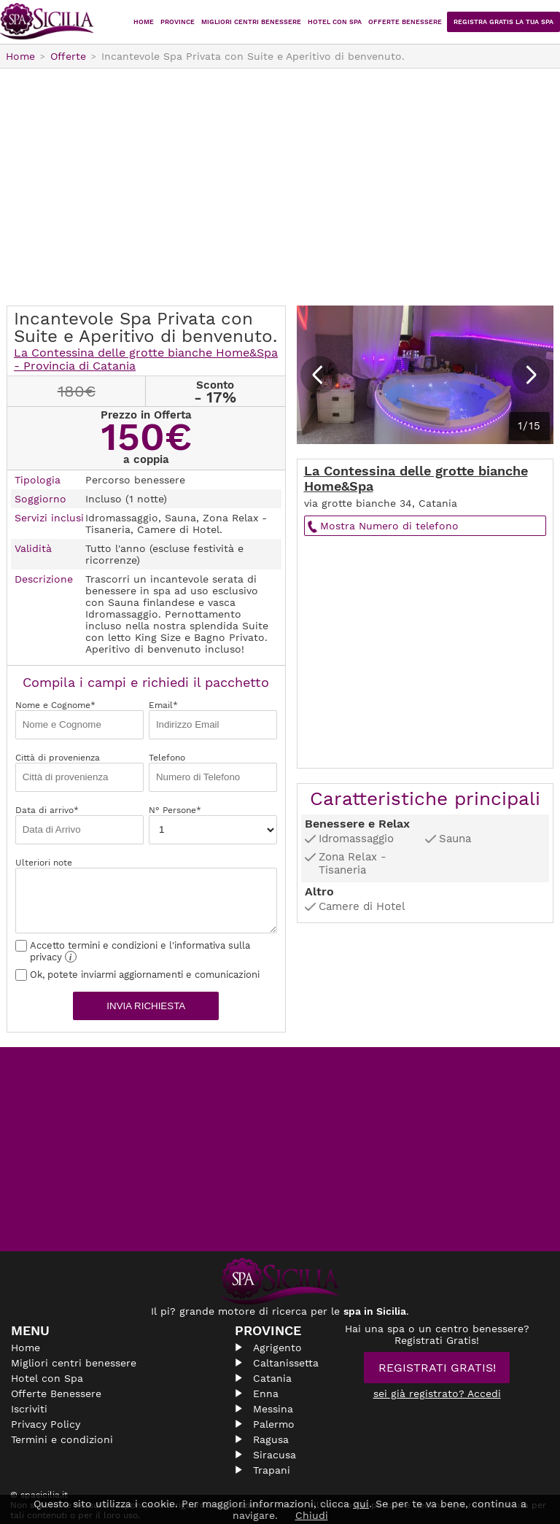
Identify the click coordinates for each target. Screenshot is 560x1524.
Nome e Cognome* (79, 719)
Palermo (274, 1424)
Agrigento (277, 1347)
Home (143, 22)
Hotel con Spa (335, 22)
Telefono (213, 772)
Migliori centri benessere (251, 22)
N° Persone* (213, 824)
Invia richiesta (145, 1005)
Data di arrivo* (79, 824)
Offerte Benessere (405, 22)
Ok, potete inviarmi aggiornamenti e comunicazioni (137, 974)
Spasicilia (47, 22)
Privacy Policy (45, 1424)
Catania (272, 1378)
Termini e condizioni (62, 1439)
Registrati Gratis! (437, 1368)
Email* (213, 719)
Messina (273, 1409)
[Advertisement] (280, 189)
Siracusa (274, 1455)
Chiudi (311, 1515)
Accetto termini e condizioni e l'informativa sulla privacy (132, 951)
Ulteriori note (146, 895)
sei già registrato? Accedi (437, 1393)
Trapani (271, 1470)
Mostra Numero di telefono (389, 526)
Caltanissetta (286, 1363)
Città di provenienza (79, 772)
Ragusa (271, 1439)
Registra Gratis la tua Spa (503, 22)
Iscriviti (29, 1409)
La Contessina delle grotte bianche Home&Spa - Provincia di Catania (146, 359)
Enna (266, 1393)
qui (361, 1503)
